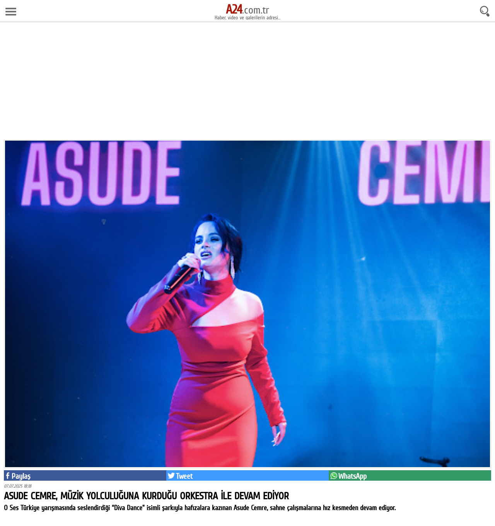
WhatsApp (352, 476)
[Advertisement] (247, 83)
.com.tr (247, 9)
